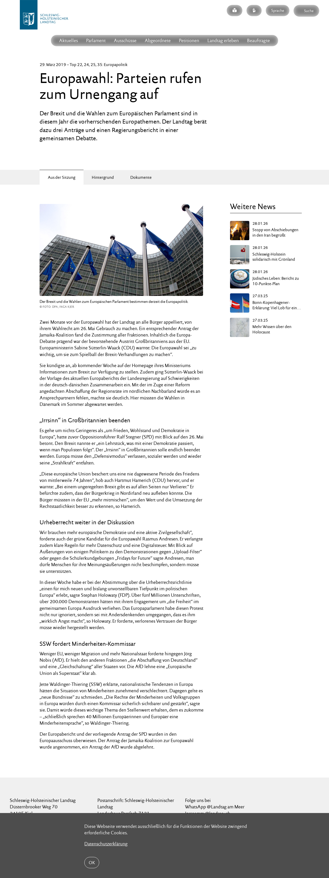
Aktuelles (68, 40)
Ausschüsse (125, 40)
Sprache (277, 10)
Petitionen (189, 40)
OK (92, 862)
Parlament (96, 40)
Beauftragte (258, 40)
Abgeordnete (158, 40)
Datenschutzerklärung (105, 843)
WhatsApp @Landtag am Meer (214, 806)
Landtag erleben (223, 40)
